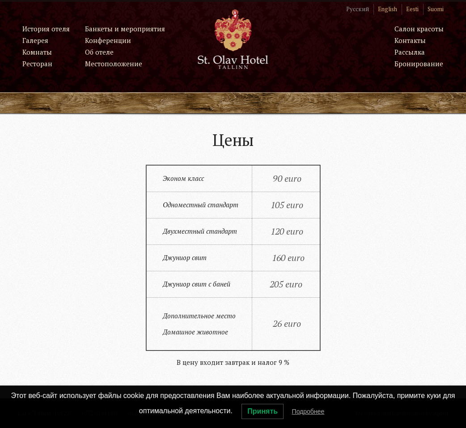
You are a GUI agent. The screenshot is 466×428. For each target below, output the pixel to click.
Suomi (436, 9)
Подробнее (308, 411)
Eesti (412, 9)
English (387, 9)
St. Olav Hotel (233, 39)
